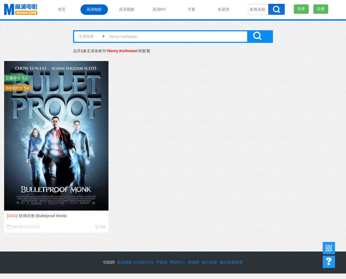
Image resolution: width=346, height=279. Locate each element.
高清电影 (94, 9)
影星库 (224, 9)
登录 (301, 9)
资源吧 (193, 262)
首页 (62, 9)
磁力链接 (209, 262)
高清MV (159, 9)
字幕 (191, 9)
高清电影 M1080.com (135, 262)
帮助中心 (329, 262)
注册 (321, 9)
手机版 (162, 262)
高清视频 (126, 9)
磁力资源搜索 (231, 262)
